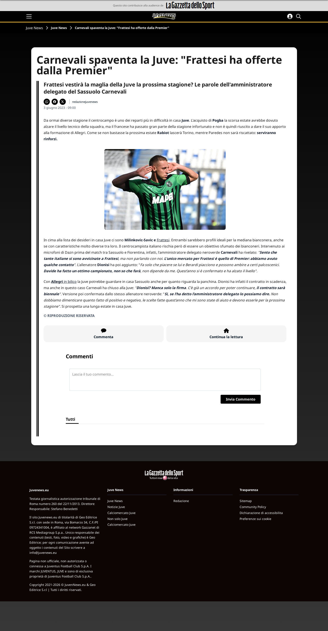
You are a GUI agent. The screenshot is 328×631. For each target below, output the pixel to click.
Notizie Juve (116, 507)
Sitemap (246, 501)
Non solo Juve (117, 519)
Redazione (181, 501)
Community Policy (253, 507)
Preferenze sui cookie (255, 519)
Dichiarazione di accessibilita (261, 513)
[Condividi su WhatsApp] (47, 102)
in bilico (64, 281)
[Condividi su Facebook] (55, 102)
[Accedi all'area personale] (290, 16)
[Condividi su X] (63, 102)
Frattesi (163, 240)
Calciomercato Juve (121, 513)
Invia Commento (240, 399)
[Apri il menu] (29, 16)
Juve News (34, 27)
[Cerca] (299, 16)
